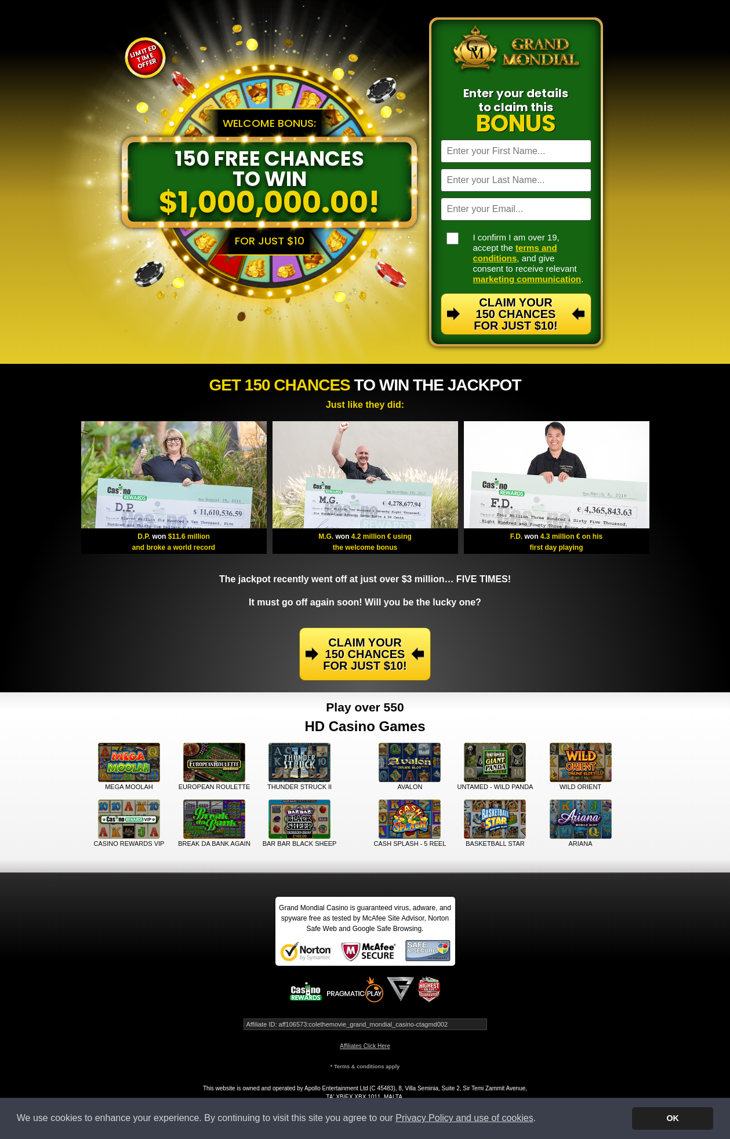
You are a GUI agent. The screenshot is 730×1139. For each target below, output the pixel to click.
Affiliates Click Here (365, 1046)
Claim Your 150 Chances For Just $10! (515, 314)
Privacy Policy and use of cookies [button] (464, 1118)
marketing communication (527, 279)
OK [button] (672, 1118)
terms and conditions (515, 253)
